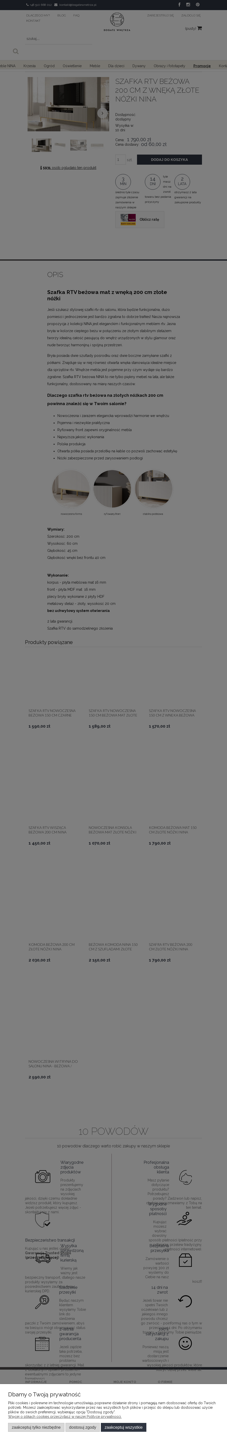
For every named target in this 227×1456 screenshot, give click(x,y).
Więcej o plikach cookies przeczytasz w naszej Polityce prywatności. (65, 1417)
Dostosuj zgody (82, 1427)
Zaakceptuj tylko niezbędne (36, 1427)
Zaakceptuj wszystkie (124, 1427)
